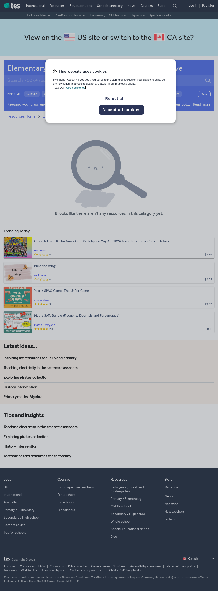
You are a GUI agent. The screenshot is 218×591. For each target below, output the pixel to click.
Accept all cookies (121, 110)
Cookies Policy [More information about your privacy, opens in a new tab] (75, 87)
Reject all (115, 99)
